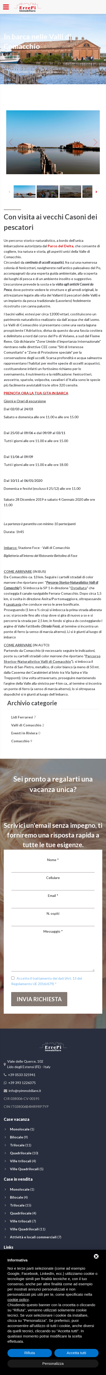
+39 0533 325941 (21, 1075)
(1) (22, 1129)
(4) (23, 1161)
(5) (26, 1169)
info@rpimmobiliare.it (25, 1090)
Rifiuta (29, 1353)
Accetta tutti (76, 1353)
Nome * (53, 860)
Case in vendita (18, 1179)
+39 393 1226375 (22, 1083)
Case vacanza (16, 1119)
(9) (19, 1137)
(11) (20, 1145)
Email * (53, 895)
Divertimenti (48, 66)
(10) (24, 1153)
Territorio (25, 66)
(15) (20, 1205)
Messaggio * (53, 931)
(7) (23, 1221)
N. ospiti (53, 913)
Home (8, 66)
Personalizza (53, 1363)
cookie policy (18, 1299)
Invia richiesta (39, 999)
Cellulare (53, 877)
